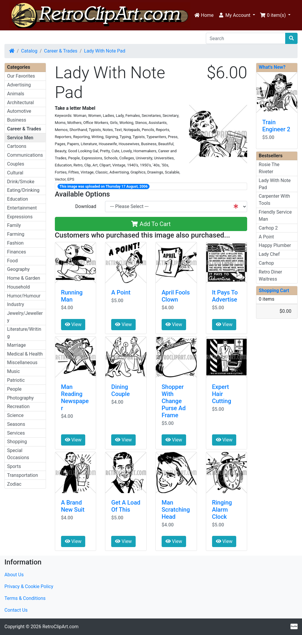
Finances (16, 252)
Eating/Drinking (23, 190)
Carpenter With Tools (274, 199)
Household (18, 287)
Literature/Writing (24, 332)
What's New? (272, 67)
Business (16, 120)
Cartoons (16, 146)
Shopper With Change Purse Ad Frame (174, 401)
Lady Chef (269, 254)
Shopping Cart (274, 290)
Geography (18, 269)
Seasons (16, 424)
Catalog (29, 51)
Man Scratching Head (176, 509)
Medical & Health (25, 354)
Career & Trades (60, 51)
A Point (120, 292)
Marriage (16, 345)
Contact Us (16, 610)
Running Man (72, 296)
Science (15, 415)
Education (17, 199)
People (14, 389)
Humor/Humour (23, 296)
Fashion (15, 243)
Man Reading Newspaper (75, 397)
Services (16, 433)
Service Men (20, 137)
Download (85, 206)
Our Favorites (21, 76)
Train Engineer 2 (276, 126)
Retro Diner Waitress (270, 275)
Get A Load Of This (125, 506)
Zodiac (14, 484)
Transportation (22, 475)
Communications (25, 155)
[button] (236, 15)
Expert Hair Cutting (221, 394)
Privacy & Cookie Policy (28, 586)
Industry (15, 304)
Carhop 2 (268, 228)
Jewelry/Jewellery (25, 316)
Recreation (18, 406)
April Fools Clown (176, 296)
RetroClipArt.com (60, 626)
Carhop (266, 263)
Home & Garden (23, 278)
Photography (20, 398)
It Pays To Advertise (225, 296)
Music (13, 371)
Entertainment (22, 208)
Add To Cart (150, 224)
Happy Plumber (275, 245)
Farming (15, 234)
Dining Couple (120, 390)
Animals (15, 93)
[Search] (245, 38)
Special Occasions (18, 454)
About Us (14, 574)
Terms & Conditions (25, 598)
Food (12, 261)
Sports (14, 466)
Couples (15, 164)
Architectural (20, 102)
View (73, 324)
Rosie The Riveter (269, 168)
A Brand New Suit (73, 506)
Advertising (19, 85)
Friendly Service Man (275, 215)
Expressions (19, 217)
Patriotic (16, 380)
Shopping (17, 441)
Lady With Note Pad (104, 51)
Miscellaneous (22, 362)
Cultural (15, 173)
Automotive (19, 111)
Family (14, 225)
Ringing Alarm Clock (222, 509)
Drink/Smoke (20, 181)
